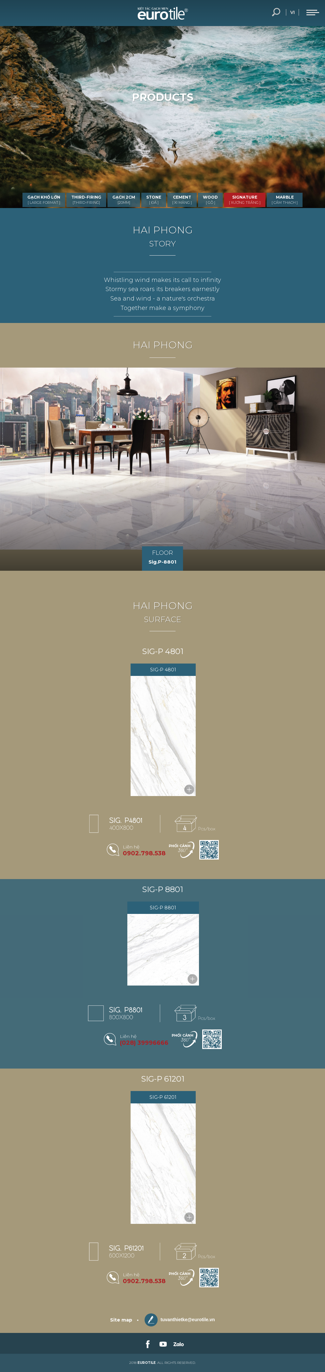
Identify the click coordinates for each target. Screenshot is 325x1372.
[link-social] (147, 1343)
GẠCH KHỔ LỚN (43, 200)
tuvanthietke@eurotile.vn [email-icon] (180, 1319)
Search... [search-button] (276, 12)
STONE (153, 200)
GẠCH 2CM (123, 200)
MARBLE (285, 200)
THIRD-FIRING (86, 200)
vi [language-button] (292, 12)
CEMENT (182, 200)
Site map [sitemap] (121, 1320)
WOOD (210, 200)
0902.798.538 (144, 853)
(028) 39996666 (144, 1043)
